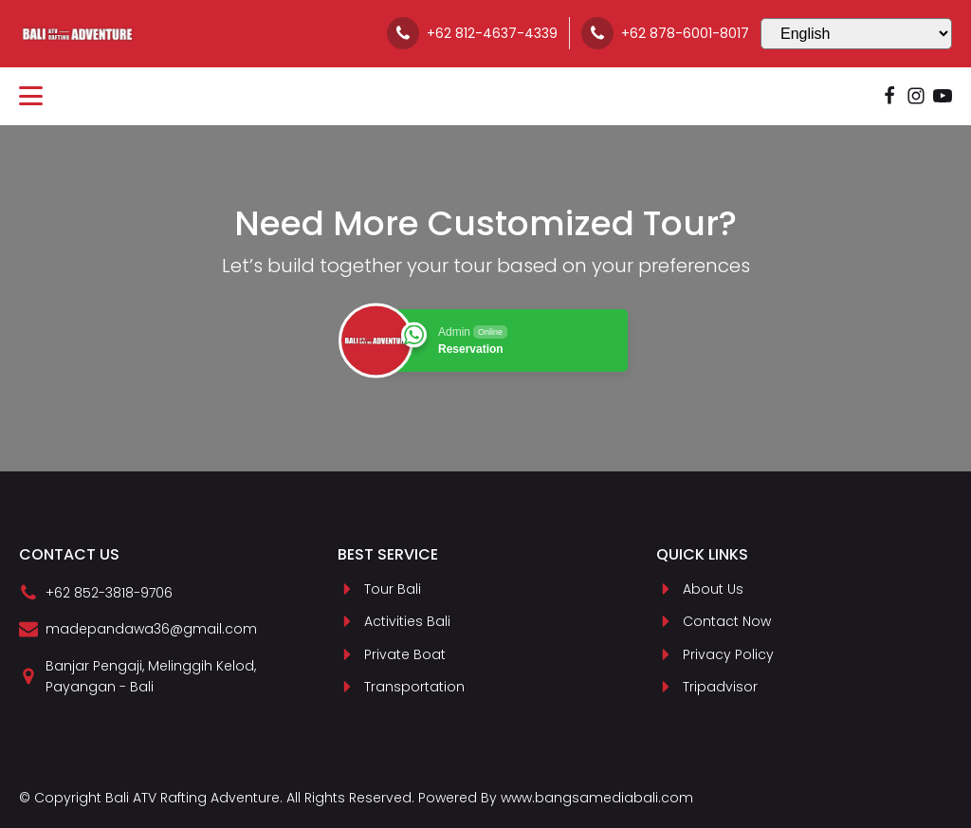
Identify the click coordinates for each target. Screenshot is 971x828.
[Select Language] (856, 33)
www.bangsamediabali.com (597, 797)
